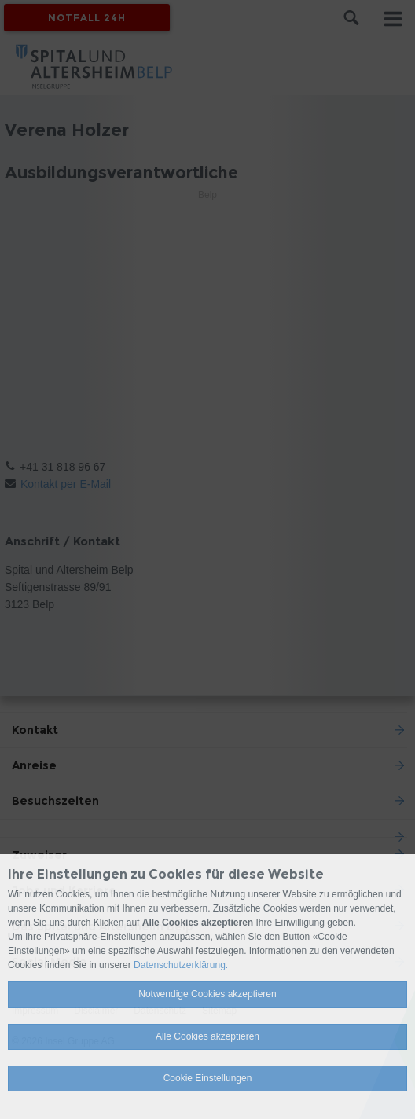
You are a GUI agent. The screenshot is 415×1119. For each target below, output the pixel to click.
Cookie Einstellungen (207, 1078)
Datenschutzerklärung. (181, 964)
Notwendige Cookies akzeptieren (207, 994)
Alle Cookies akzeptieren (207, 1036)
